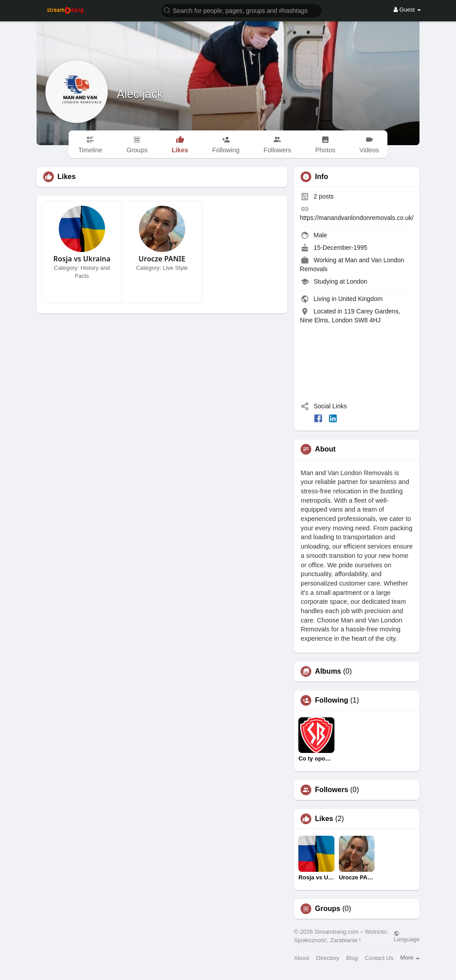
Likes (324, 818)
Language (406, 936)
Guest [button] (407, 9)
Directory (327, 958)
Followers (331, 789)
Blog (352, 958)
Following (331, 700)
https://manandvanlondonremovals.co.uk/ (356, 217)
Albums (328, 671)
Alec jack (140, 94)
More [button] (409, 957)
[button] (241, 10)
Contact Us (379, 958)
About (301, 958)
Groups (327, 908)
